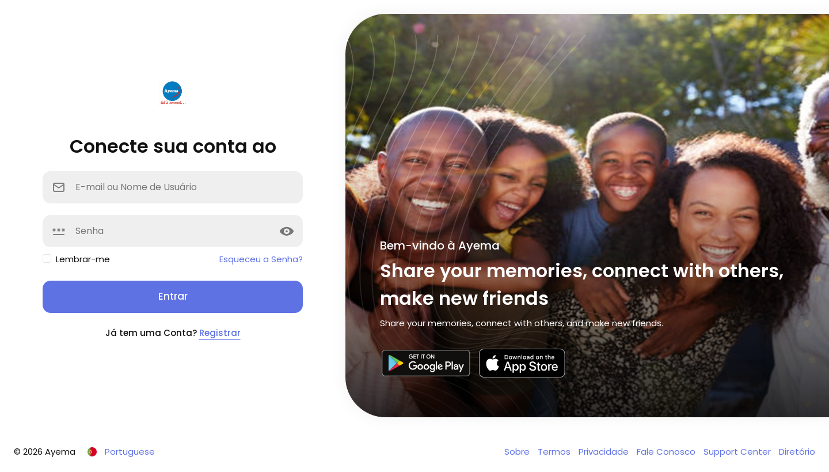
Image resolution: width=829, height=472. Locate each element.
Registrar (220, 333)
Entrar (173, 296)
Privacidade (605, 451)
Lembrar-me (83, 259)
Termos (555, 451)
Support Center (738, 451)
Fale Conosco (667, 451)
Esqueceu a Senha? (261, 259)
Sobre (518, 451)
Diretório (797, 451)
